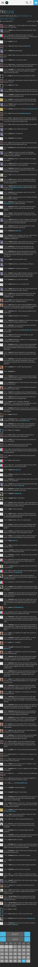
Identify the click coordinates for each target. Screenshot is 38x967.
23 (19, 957)
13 (6, 954)
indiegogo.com (30, 918)
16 (19, 954)
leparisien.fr (7, 648)
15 (15, 954)
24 (24, 957)
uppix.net (15, 924)
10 (24, 950)
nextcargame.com (32, 109)
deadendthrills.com (22, 783)
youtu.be (28, 46)
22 (15, 957)
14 (11, 954)
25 (28, 957)
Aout (15, 934)
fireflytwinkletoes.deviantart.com (17, 187)
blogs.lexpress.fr (19, 607)
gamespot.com (16, 469)
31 (24, 961)
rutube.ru (14, 540)
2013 (15, 939)
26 (2, 961)
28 (11, 961)
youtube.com (17, 230)
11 (28, 950)
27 (6, 961)
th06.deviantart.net (9, 203)
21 (11, 957)
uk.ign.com (21, 485)
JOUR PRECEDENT (7, 21)
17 (24, 954)
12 (2, 954)
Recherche (27, 2)
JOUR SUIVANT (31, 21)
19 (2, 957)
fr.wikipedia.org (17, 493)
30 (19, 961)
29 (15, 961)
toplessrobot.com (26, 113)
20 (6, 957)
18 (28, 954)
